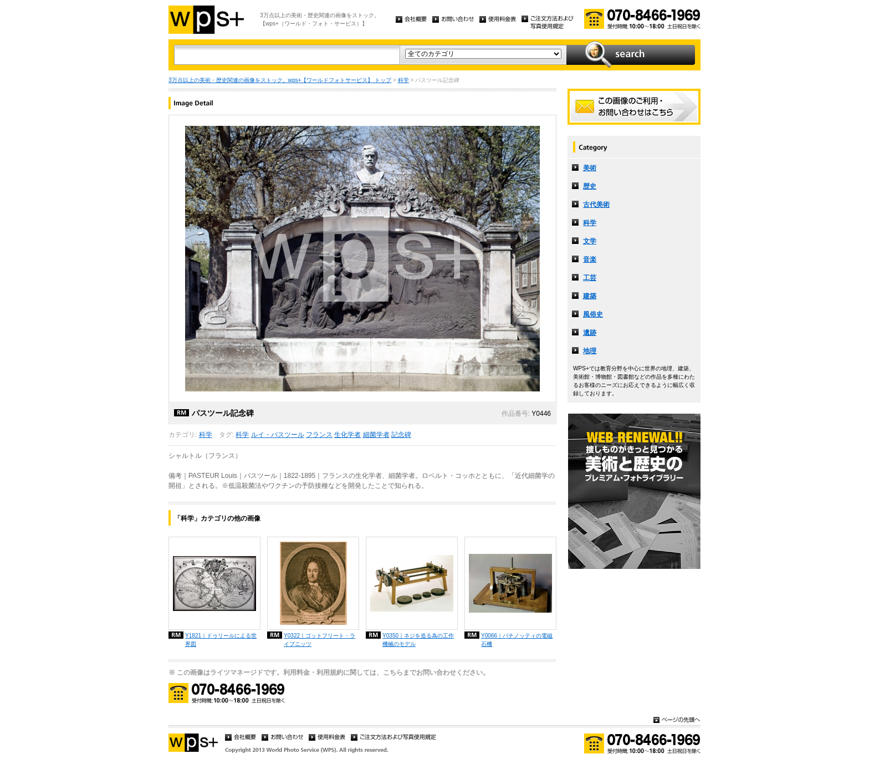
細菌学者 (376, 435)
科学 (403, 80)
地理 (589, 351)
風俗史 (593, 314)
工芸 (589, 278)
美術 (589, 168)
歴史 (589, 186)
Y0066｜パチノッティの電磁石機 (517, 640)
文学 (589, 241)
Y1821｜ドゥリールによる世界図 (221, 640)
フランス (319, 435)
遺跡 (589, 333)
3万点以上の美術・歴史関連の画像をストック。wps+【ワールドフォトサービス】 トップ (279, 80)
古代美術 (596, 204)
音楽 (589, 259)
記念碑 (401, 435)
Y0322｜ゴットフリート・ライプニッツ (319, 640)
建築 (589, 296)
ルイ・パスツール (277, 435)
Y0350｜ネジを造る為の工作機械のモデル (418, 640)
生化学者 (347, 435)
